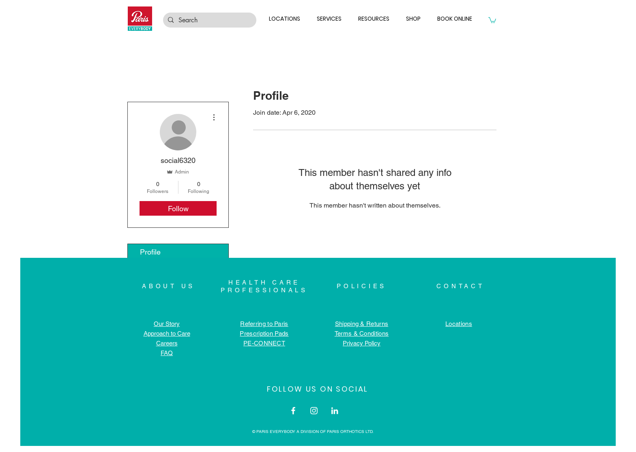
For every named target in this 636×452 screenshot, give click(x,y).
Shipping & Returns (361, 323)
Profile (150, 252)
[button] (286, 19)
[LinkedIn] (334, 411)
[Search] (208, 20)
